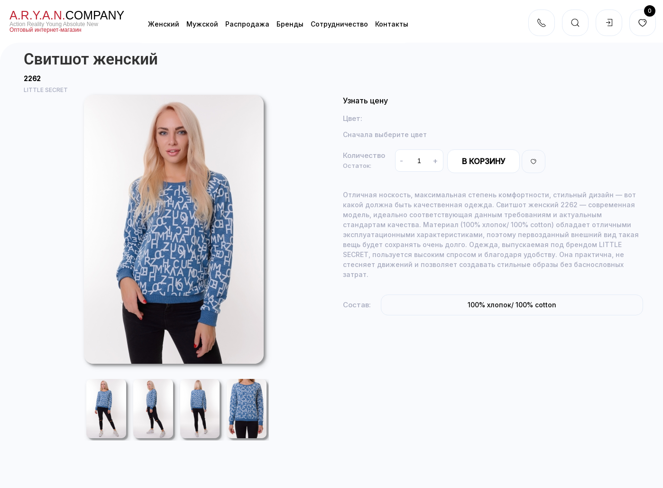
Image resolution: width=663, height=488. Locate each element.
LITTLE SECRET (46, 89)
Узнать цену (365, 100)
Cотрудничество (339, 24)
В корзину (483, 161)
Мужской (202, 24)
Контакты (391, 24)
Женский (163, 24)
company (66, 15)
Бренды (290, 24)
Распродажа (247, 24)
